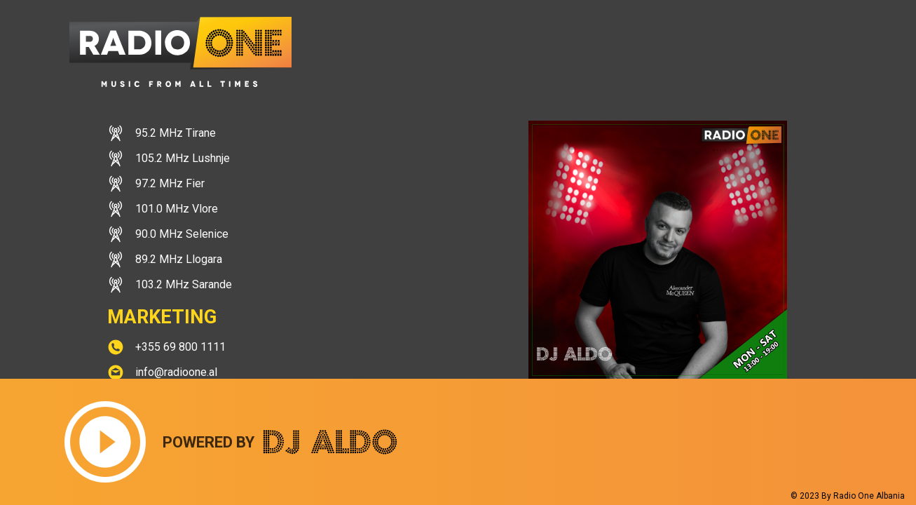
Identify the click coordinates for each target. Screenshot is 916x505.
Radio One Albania (869, 496)
